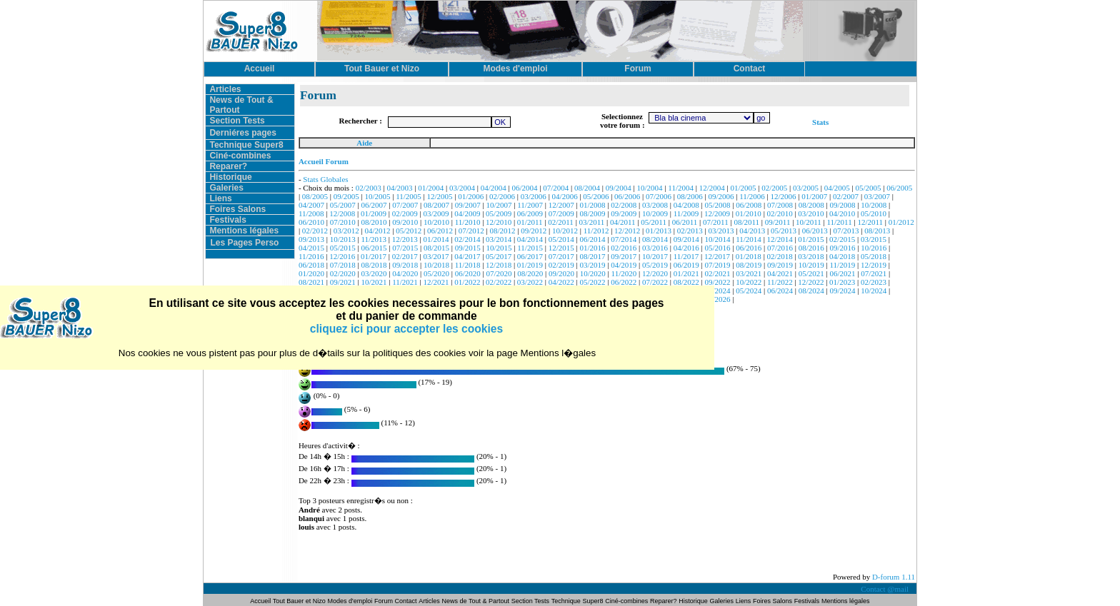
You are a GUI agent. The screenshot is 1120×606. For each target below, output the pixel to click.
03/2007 (877, 196)
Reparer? (228, 166)
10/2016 (873, 247)
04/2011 (623, 222)
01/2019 (530, 265)
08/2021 (311, 282)
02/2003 (368, 187)
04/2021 (780, 273)
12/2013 (405, 239)
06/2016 (748, 247)
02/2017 (405, 256)
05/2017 (498, 256)
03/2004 (462, 187)
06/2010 (311, 222)
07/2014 (623, 239)
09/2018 (405, 265)
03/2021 (748, 273)
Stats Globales (325, 179)
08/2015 (436, 247)
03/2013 (721, 230)
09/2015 (468, 247)
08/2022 (686, 282)
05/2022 (592, 282)
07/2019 (717, 265)
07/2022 (655, 282)
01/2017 (373, 256)
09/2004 (618, 187)
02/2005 (774, 187)
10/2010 (436, 222)
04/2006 (565, 196)
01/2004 (431, 187)
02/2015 (842, 239)
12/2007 (561, 205)
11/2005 (408, 196)
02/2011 (561, 222)
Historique (230, 177)
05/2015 (343, 247)
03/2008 (655, 205)
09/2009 (623, 213)
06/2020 (468, 273)
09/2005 (346, 196)
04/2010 (842, 213)
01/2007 (814, 196)
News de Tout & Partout (475, 601)
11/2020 (624, 273)
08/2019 (748, 265)
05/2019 (655, 265)
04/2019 (623, 265)
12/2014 (780, 239)
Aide (364, 142)
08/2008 (811, 205)
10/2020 (593, 273)
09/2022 (717, 282)
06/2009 (530, 213)
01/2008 (592, 205)
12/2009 (717, 213)
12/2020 (655, 273)
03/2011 (592, 222)
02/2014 (467, 239)
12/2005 (440, 196)
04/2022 (561, 282)
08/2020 (530, 273)
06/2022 (623, 282)
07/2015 (405, 247)
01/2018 (748, 256)
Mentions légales (244, 231)
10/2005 (377, 196)
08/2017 (592, 256)
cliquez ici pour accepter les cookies (406, 329)
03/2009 (436, 213)
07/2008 (780, 205)
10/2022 (748, 282)
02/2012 (315, 230)
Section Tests (236, 121)
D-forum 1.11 (893, 576)
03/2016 (655, 247)
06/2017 (530, 256)
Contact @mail (885, 589)
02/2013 (690, 230)
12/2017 (717, 256)
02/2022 (498, 282)
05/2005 (868, 187)
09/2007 (468, 205)
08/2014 (655, 239)
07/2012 (471, 230)
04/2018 (842, 256)
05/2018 (873, 256)
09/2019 (780, 265)
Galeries (226, 188)
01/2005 (743, 187)
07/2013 (846, 230)
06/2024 (780, 290)
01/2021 (686, 273)
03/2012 (346, 230)
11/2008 (311, 213)
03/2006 (533, 196)
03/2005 (806, 187)
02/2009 (405, 213)
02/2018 (780, 256)
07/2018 (343, 265)
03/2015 (873, 239)
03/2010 (811, 213)
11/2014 (748, 239)
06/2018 (311, 265)
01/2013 (658, 230)
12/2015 (561, 247)
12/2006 (783, 196)
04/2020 (405, 273)
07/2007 (405, 205)
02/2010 (780, 213)
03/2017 (436, 256)
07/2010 (343, 222)
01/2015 (811, 239)
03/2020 (373, 273)
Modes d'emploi (350, 601)
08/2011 (746, 222)
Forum (384, 601)
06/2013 (815, 230)
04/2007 (311, 205)
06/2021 (843, 273)
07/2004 (556, 187)
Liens (220, 198)
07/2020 (499, 273)
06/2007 (373, 205)
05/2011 (653, 222)
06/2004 (525, 187)
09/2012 (533, 230)
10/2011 (808, 222)
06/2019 (686, 265)
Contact (406, 601)
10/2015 (499, 247)
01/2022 (467, 282)
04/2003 (399, 187)
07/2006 (658, 196)
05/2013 (783, 230)
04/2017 (467, 256)
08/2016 (811, 247)
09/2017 (623, 256)
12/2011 (870, 222)
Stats (820, 122)
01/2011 (530, 222)
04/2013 (752, 230)
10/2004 (650, 187)
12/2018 (498, 265)
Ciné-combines (240, 156)
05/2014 (561, 239)
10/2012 (565, 230)
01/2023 (842, 282)
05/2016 (717, 247)
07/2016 (780, 247)
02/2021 (717, 273)
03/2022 (530, 282)
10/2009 (655, 213)
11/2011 (838, 222)
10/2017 (655, 256)
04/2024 (717, 290)
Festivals (227, 220)
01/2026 (717, 299)
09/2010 (405, 222)
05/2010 (873, 213)
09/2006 (721, 196)
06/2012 (440, 230)
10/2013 (343, 239)
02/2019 (561, 265)
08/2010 (373, 222)
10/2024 (873, 290)
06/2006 (627, 196)
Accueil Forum (324, 161)
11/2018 (468, 265)
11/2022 (780, 282)
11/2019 (843, 265)
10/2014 (717, 239)
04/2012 (377, 230)
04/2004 (493, 187)
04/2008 (686, 205)
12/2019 (873, 265)
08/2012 (502, 230)
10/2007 (499, 205)
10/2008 (873, 205)
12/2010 (498, 222)
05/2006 (596, 196)
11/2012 (596, 230)
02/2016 (623, 247)
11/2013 (373, 239)
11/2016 (311, 256)
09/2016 (843, 247)
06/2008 (748, 205)
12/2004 (712, 187)
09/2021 (343, 282)
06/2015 (373, 247)
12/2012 (627, 230)
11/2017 (686, 256)
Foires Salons (237, 209)
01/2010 (748, 213)
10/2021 (373, 282)
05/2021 (811, 273)
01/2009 (373, 213)
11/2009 (686, 213)
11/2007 (530, 205)
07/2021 (873, 273)
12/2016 (342, 256)
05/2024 (748, 290)
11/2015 (530, 247)
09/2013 (311, 239)
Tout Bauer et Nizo (299, 601)
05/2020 (436, 273)
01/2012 (901, 222)
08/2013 (877, 230)
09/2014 (686, 239)
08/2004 (587, 187)
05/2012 (408, 230)
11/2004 (681, 187)
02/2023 (873, 282)
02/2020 (343, 273)
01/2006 (471, 196)
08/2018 (373, 265)
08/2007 (436, 205)
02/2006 (502, 196)
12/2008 (342, 213)
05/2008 (717, 205)
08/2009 (592, 213)
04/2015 (311, 247)
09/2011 (778, 222)
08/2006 (690, 196)
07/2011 (716, 222)
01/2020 (311, 273)
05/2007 (343, 205)
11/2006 (752, 196)
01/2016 (592, 247)
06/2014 (592, 239)
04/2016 (686, 247)
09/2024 (843, 290)
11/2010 (468, 222)
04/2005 (837, 187)
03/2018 (811, 256)
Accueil (261, 601)
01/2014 (436, 239)
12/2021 (436, 282)
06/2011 (685, 222)
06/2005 (899, 187)
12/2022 (811, 282)
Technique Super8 (246, 145)
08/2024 (811, 290)
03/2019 (592, 265)
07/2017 (561, 256)
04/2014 (530, 239)
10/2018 (436, 265)
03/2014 (498, 239)
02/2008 (623, 205)
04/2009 (467, 213)
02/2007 (846, 196)
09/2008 (843, 205)
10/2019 (811, 265)
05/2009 (498, 213)
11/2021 (405, 282)
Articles (225, 89)
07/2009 (561, 213)
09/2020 (561, 273)
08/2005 (315, 196)
